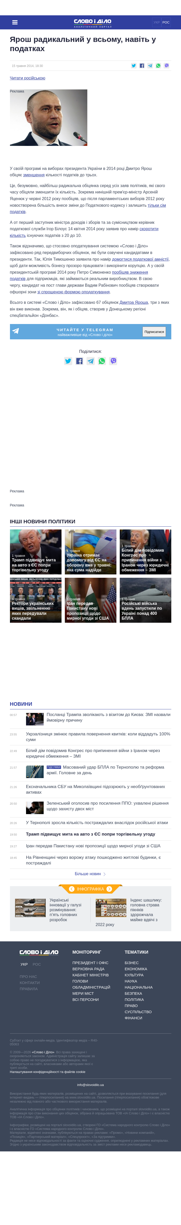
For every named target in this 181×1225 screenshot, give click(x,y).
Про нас (28, 976)
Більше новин (90, 874)
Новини (21, 704)
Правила (29, 989)
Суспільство (138, 1012)
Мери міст (83, 993)
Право (131, 1005)
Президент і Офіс (90, 963)
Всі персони (86, 999)
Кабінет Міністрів (91, 975)
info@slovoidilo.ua (90, 1085)
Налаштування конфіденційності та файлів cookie (48, 1072)
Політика (134, 999)
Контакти (30, 982)
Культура (134, 975)
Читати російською (27, 78)
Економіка (136, 969)
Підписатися (154, 332)
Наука (131, 981)
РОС (166, 22)
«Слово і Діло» (43, 1052)
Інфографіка (90, 889)
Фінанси (133, 1018)
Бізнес (132, 963)
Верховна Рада (88, 969)
